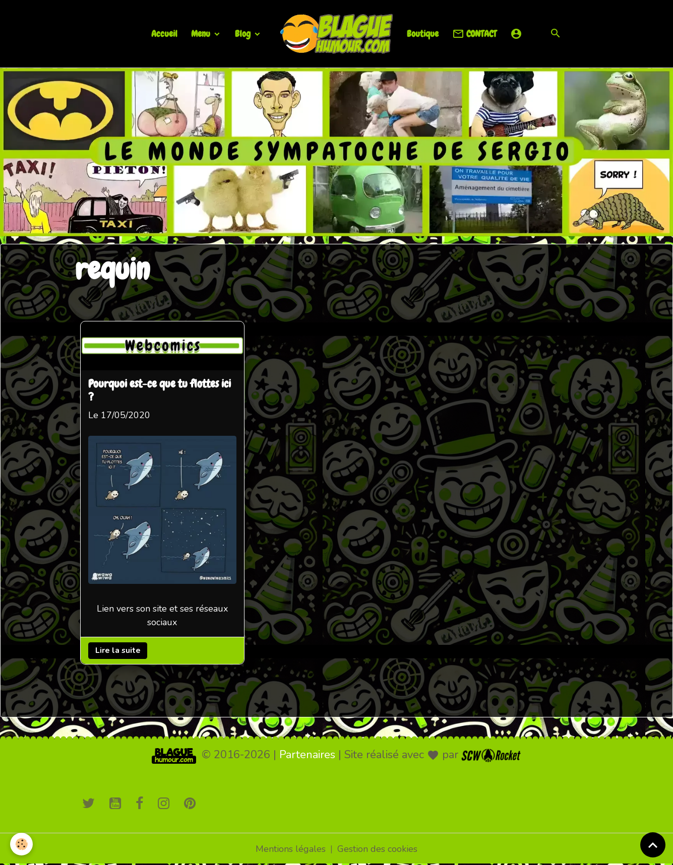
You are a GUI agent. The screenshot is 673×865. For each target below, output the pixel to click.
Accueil (164, 33)
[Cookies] (21, 844)
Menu (201, 33)
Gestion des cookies (377, 849)
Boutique (423, 33)
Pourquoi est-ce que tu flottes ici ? (159, 391)
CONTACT (474, 34)
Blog (244, 33)
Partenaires (307, 754)
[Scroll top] (652, 844)
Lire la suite (117, 650)
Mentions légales (291, 849)
